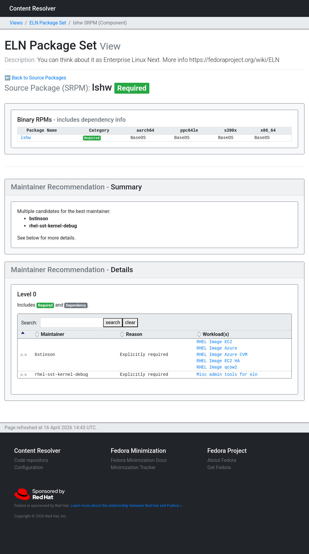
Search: (62, 322)
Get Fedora (219, 467)
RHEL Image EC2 (214, 342)
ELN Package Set (47, 23)
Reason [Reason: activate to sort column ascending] (134, 334)
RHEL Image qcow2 (216, 367)
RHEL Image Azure (216, 348)
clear (130, 322)
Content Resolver (32, 8)
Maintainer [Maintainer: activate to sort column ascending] (52, 334)
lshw (26, 138)
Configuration (28, 467)
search (113, 322)
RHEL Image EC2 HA (218, 361)
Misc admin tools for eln (226, 375)
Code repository (31, 460)
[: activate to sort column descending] (25, 334)
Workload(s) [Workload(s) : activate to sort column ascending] (215, 334)
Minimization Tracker (133, 467)
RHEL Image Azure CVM (221, 355)
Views (16, 23)
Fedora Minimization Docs (139, 460)
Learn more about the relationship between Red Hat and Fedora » (126, 505)
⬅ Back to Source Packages (35, 78)
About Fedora (221, 460)
